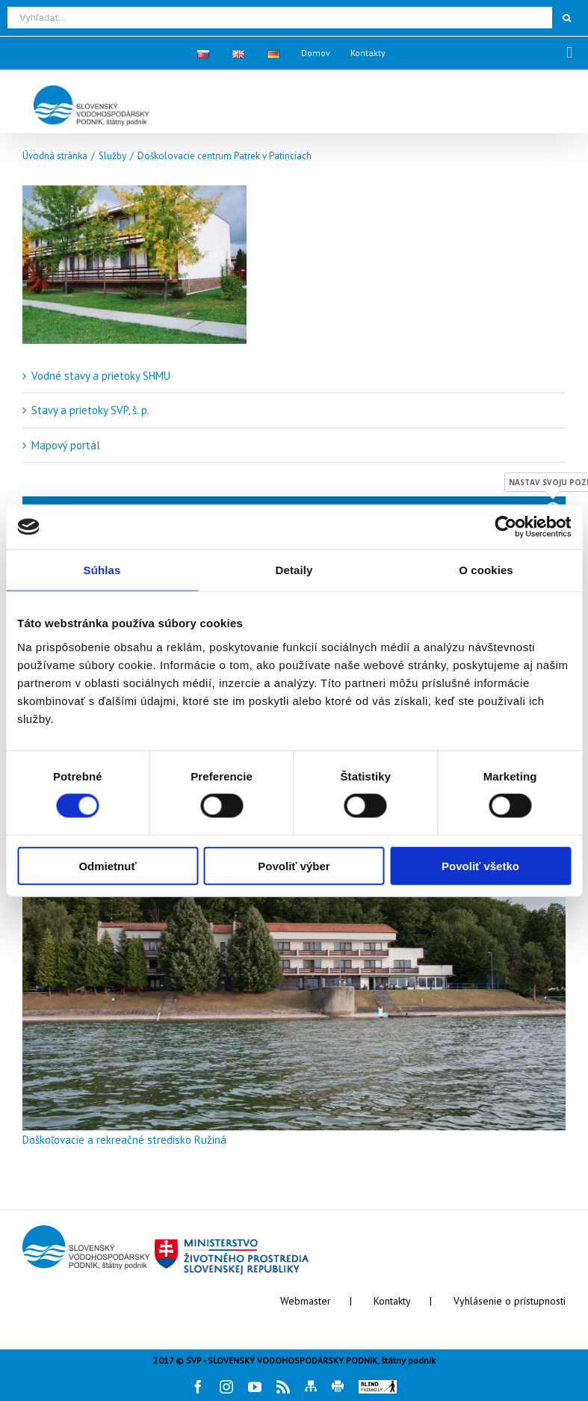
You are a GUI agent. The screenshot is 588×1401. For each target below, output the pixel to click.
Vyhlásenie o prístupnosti (510, 1301)
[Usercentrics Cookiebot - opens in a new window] (505, 527)
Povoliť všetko (480, 865)
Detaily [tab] (294, 570)
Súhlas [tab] (102, 570)
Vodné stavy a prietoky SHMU (100, 376)
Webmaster (305, 1301)
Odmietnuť (107, 865)
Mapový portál (65, 445)
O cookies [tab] (486, 570)
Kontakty (392, 1301)
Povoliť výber (293, 865)
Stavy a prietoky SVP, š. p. (90, 410)
